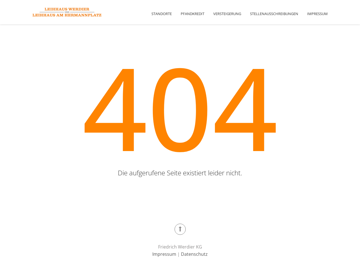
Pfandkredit (192, 13)
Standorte (161, 13)
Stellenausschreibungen (274, 13)
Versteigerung (227, 13)
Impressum (317, 13)
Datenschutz (194, 254)
